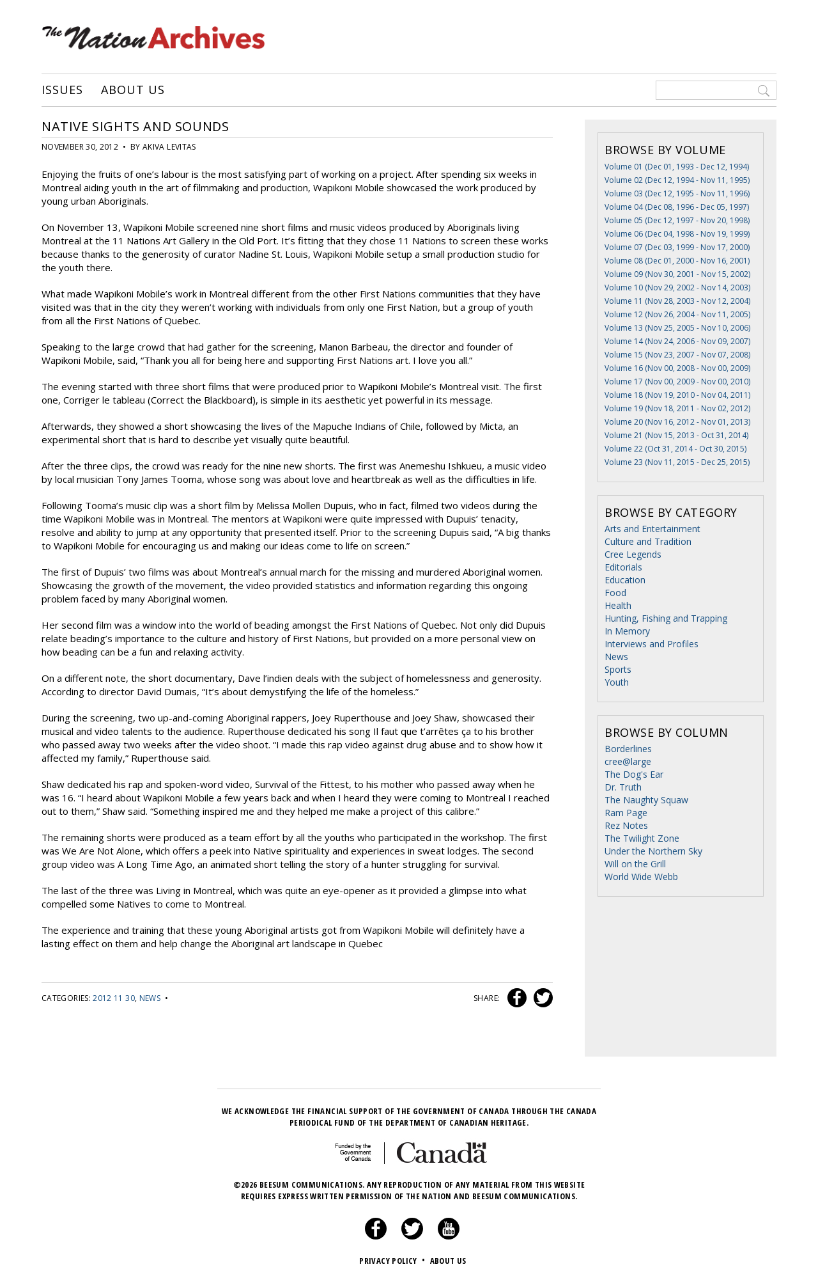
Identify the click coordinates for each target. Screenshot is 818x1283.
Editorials (623, 567)
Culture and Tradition (648, 541)
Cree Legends (633, 554)
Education (625, 580)
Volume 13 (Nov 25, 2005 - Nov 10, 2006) (677, 327)
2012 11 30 (114, 998)
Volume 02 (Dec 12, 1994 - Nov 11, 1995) (677, 180)
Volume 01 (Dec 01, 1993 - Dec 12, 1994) (677, 166)
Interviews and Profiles (651, 644)
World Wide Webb (641, 876)
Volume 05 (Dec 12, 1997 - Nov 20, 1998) (677, 220)
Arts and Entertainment (652, 529)
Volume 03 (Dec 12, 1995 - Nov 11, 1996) (677, 193)
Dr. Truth (623, 787)
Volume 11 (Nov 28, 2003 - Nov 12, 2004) (677, 300)
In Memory (627, 631)
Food (615, 592)
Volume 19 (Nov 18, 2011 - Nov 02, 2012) (677, 408)
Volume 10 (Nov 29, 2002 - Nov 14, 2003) (677, 287)
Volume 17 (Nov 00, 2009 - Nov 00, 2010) (677, 381)
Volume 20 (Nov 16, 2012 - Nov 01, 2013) (677, 421)
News (149, 998)
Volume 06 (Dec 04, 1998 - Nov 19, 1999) (677, 233)
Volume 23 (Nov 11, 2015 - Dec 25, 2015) (677, 462)
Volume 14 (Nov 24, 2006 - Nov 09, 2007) (677, 341)
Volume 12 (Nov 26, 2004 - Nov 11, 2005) (677, 314)
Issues (62, 90)
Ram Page (626, 813)
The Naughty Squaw (646, 800)
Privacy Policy (393, 1260)
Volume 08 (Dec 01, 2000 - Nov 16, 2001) (677, 260)
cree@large (628, 761)
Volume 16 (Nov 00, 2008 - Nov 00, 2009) (677, 368)
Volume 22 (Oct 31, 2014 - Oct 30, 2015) (675, 448)
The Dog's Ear (634, 774)
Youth (617, 682)
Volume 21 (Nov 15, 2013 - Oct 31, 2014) (676, 435)
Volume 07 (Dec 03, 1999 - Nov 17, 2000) (677, 247)
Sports (618, 669)
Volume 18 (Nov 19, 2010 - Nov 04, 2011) (677, 395)
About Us (132, 90)
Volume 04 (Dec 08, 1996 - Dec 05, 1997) (677, 206)
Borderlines (628, 749)
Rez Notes (626, 825)
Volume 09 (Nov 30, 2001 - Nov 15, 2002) (677, 274)
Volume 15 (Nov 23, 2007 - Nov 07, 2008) (677, 354)
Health (618, 605)
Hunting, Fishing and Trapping (666, 618)
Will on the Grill (635, 864)
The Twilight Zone (642, 838)
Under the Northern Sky (653, 851)
